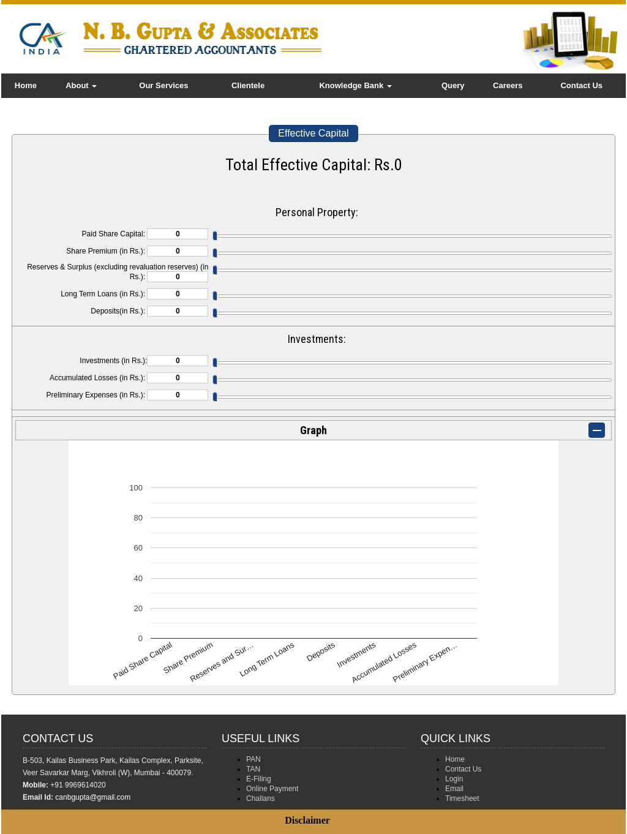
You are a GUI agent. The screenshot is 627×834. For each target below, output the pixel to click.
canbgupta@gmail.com (92, 797)
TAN (253, 769)
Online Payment (272, 788)
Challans (260, 798)
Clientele (248, 85)
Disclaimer (307, 820)
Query (453, 85)
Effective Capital (313, 133)
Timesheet (462, 798)
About (81, 85)
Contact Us (581, 85)
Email (454, 788)
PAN (253, 759)
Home (26, 85)
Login (454, 779)
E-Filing (258, 779)
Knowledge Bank (355, 85)
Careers (507, 85)
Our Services (163, 85)
